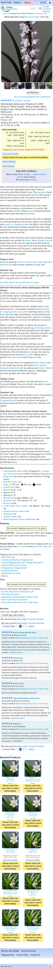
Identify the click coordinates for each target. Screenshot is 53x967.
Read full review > (16, 652)
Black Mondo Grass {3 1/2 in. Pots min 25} (32, 638)
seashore (24, 312)
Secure (20, 177)
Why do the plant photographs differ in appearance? (32, 97)
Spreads (42, 365)
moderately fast (16, 368)
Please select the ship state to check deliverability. (25, 157)
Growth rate (8, 487)
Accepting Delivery (9, 571)
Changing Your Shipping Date (14, 568)
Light (5, 484)
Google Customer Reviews (31, 619)
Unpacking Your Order (11, 573)
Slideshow (33, 92)
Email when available (10, 154)
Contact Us (35, 955)
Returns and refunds (10, 951)
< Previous (6, 626)
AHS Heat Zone (10, 482)
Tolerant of (8, 498)
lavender (17, 211)
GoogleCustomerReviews (47, 9)
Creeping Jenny (7, 400)
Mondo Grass (42, 13)
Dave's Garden (39, 174)
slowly (3, 368)
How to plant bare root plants (14, 600)
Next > (31, 626)
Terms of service (28, 951)
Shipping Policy (7, 955)
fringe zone (8, 476)
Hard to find (18, 683)
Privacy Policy (22, 955)
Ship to (28, 2)
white (36, 363)
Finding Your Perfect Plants (22, 13)
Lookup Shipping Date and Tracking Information (22, 562)
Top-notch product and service (26, 698)
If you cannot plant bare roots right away (19, 602)
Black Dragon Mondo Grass (24, 632)
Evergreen (7, 514)
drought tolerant (45, 240)
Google (27, 174)
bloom (31, 211)
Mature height (9, 490)
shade (38, 357)
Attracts (7, 503)
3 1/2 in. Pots (32, 17)
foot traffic (28, 355)
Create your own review (12, 615)
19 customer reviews (15, 101)
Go (40, 8)
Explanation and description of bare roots (19, 597)
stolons (27, 240)
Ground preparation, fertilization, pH (17, 592)
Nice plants (18, 658)
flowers (43, 363)
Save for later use (9, 162)
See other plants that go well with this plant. (20, 282)
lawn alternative (15, 357)
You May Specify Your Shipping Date (17, 560)
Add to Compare (8, 166)
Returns (4, 576)
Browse (18, 2)
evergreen (41, 192)
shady (3, 301)
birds (25, 214)
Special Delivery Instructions (14, 565)
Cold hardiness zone (12, 471)
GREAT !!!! (17, 724)
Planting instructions (10, 594)
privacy (33, 180)
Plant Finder (6, 2)
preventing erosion (42, 328)
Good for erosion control (14, 511)
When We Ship (7, 557)
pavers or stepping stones (17, 224)
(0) (43, 2)
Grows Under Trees (11, 506)
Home (5, 13)
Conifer (24, 506)
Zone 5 (22, 262)
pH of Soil (7, 500)
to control (21, 546)
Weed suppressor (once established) (19, 519)
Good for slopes (10, 517)
